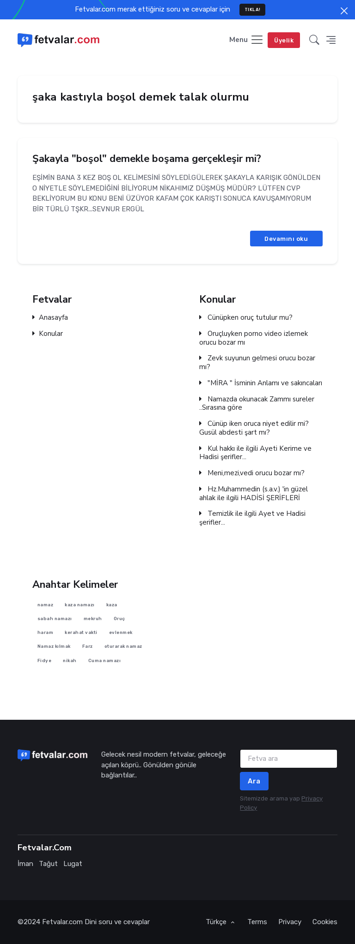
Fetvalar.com (62, 922)
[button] (314, 40)
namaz (45, 604)
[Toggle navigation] (246, 40)
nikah (70, 660)
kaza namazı (80, 604)
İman (25, 864)
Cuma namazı (104, 660)
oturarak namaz (123, 646)
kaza (111, 604)
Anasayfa (50, 317)
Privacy (289, 922)
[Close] (344, 11)
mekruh (93, 618)
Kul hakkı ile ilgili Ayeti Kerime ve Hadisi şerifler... (255, 453)
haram (45, 632)
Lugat (72, 864)
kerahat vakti (81, 632)
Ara (254, 781)
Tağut (48, 864)
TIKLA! (253, 9)
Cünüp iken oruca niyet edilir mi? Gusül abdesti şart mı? (254, 428)
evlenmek (121, 632)
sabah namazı (54, 618)
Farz (87, 646)
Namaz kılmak (54, 646)
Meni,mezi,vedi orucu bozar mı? (252, 473)
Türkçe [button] (217, 922)
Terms (257, 922)
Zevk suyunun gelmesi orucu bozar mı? (257, 362)
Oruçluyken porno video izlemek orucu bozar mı (253, 338)
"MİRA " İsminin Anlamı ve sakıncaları (260, 383)
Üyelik (284, 40)
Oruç (119, 618)
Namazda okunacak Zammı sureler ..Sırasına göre (256, 403)
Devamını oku (286, 238)
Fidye (44, 660)
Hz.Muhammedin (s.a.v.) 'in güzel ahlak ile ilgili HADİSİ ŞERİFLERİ (253, 493)
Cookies (324, 922)
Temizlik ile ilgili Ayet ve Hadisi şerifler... (252, 518)
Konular (47, 333)
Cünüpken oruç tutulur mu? (246, 317)
